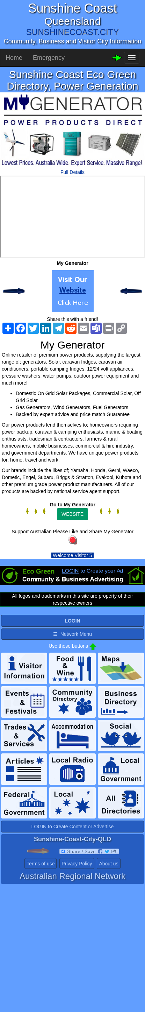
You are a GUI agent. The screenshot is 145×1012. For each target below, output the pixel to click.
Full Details (72, 172)
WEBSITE (72, 514)
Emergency (49, 57)
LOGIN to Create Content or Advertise (72, 826)
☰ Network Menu (72, 634)
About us (108, 863)
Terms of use (41, 863)
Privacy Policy (76, 863)
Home (14, 57)
